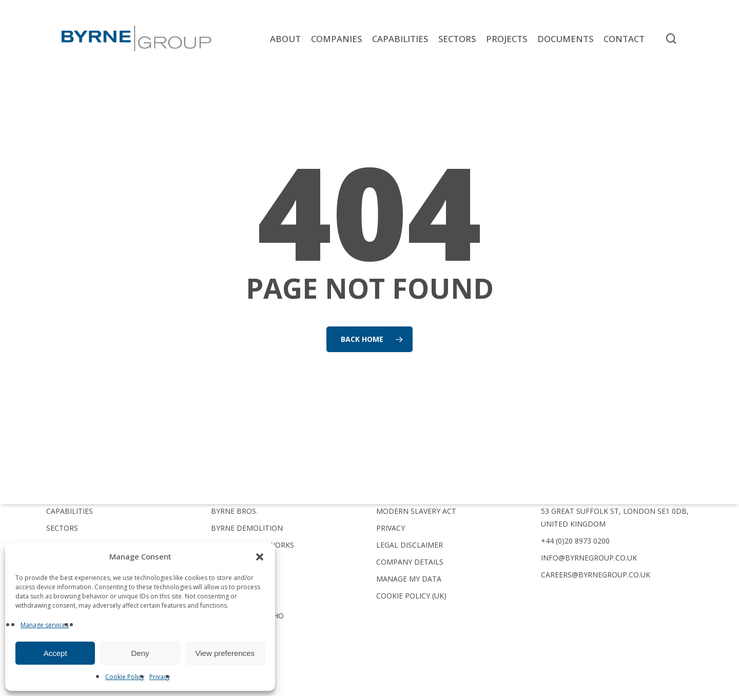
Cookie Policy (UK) (411, 596)
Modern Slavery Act (416, 511)
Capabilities (69, 511)
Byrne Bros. (234, 511)
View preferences (225, 653)
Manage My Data (408, 579)
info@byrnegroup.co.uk (589, 558)
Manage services (45, 625)
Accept (55, 653)
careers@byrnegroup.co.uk (595, 574)
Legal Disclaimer (409, 545)
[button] (260, 557)
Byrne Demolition (247, 528)
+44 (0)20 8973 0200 (575, 541)
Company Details (409, 562)
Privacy (159, 676)
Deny (140, 653)
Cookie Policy (124, 676)
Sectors (62, 528)
